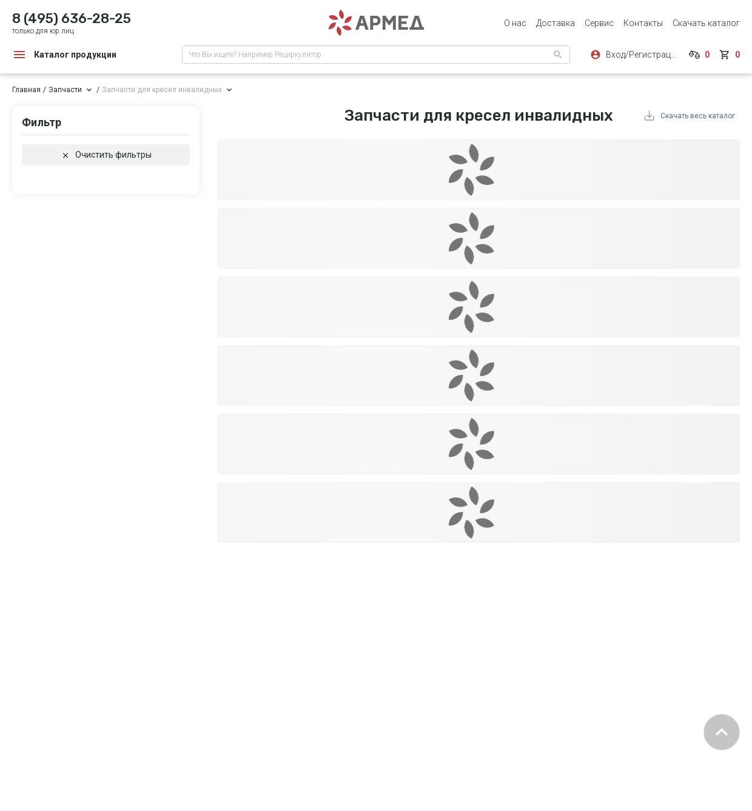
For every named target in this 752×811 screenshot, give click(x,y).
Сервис (599, 23)
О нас (515, 23)
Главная (26, 90)
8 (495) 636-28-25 (71, 18)
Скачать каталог (706, 23)
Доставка (555, 23)
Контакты (643, 23)
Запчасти (65, 90)
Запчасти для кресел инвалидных (162, 90)
